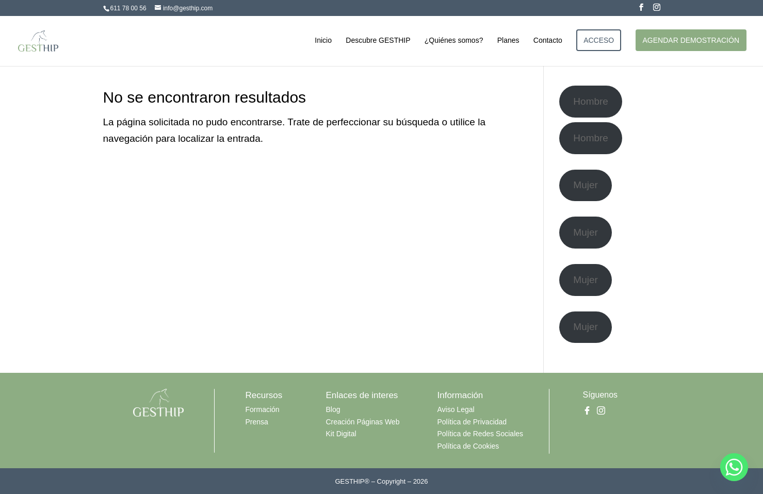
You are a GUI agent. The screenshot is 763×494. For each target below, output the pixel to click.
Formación (263, 409)
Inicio (323, 40)
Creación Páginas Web (363, 422)
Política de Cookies (468, 446)
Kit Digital (341, 434)
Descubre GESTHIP (378, 40)
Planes (508, 40)
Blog (333, 409)
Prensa (257, 422)
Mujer (585, 184)
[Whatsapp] (734, 467)
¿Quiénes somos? (454, 40)
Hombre (590, 101)
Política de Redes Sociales (480, 434)
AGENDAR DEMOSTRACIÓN (691, 40)
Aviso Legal (456, 409)
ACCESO (598, 40)
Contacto (547, 40)
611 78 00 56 (128, 8)
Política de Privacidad (472, 422)
